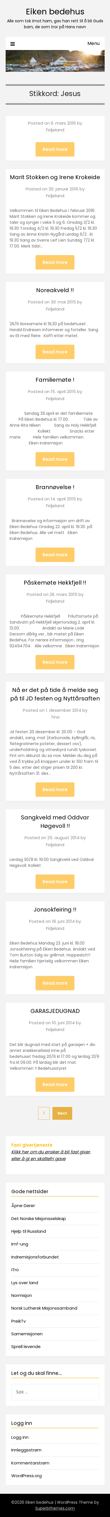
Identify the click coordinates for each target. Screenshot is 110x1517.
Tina (55, 717)
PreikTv (18, 1321)
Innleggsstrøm (26, 1450)
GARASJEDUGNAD (55, 1011)
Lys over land (24, 1283)
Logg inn (19, 1437)
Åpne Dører (23, 1205)
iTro (15, 1270)
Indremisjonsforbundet (35, 1257)
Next (62, 1113)
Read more (55, 149)
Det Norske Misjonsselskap (38, 1218)
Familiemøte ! (55, 380)
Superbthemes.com (55, 1508)
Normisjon (21, 1295)
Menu (93, 43)
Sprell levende (26, 1346)
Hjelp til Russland (28, 1231)
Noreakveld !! (55, 290)
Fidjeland (55, 130)
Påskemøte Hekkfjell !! (55, 583)
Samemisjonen (27, 1334)
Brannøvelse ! (55, 487)
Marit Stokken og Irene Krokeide (55, 177)
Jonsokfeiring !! (55, 909)
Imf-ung (19, 1244)
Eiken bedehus (55, 11)
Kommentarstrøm (30, 1463)
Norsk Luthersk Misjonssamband (44, 1308)
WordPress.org (26, 1476)
